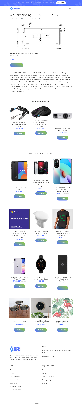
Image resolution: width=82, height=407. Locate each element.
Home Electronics (15, 386)
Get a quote (60, 2)
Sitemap (44, 383)
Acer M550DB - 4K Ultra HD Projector (62, 129)
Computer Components (25, 53)
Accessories (14, 370)
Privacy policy (46, 380)
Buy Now (17, 65)
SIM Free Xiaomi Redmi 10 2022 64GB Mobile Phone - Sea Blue (62, 189)
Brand (12, 373)
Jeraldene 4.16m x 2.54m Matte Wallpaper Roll (62, 322)
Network (36, 53)
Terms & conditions (48, 376)
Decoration (13, 383)
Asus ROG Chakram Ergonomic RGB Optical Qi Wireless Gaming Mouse (41, 123)
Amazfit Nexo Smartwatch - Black (41, 278)
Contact (44, 373)
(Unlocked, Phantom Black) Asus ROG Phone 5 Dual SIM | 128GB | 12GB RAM (41, 183)
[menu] (70, 8)
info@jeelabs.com (48, 356)
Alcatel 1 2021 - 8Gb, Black (19, 188)
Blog (43, 370)
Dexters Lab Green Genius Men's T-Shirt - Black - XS (63, 233)
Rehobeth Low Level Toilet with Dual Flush (41, 232)
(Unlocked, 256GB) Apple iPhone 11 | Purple (19, 278)
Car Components (15, 376)
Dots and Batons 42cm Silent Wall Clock (41, 322)
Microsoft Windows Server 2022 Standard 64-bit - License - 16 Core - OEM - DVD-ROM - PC (19, 234)
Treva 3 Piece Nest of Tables (19, 322)
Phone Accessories (16, 390)
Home (12, 18)
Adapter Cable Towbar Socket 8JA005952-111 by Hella (19, 124)
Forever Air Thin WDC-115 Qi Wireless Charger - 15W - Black (62, 279)
